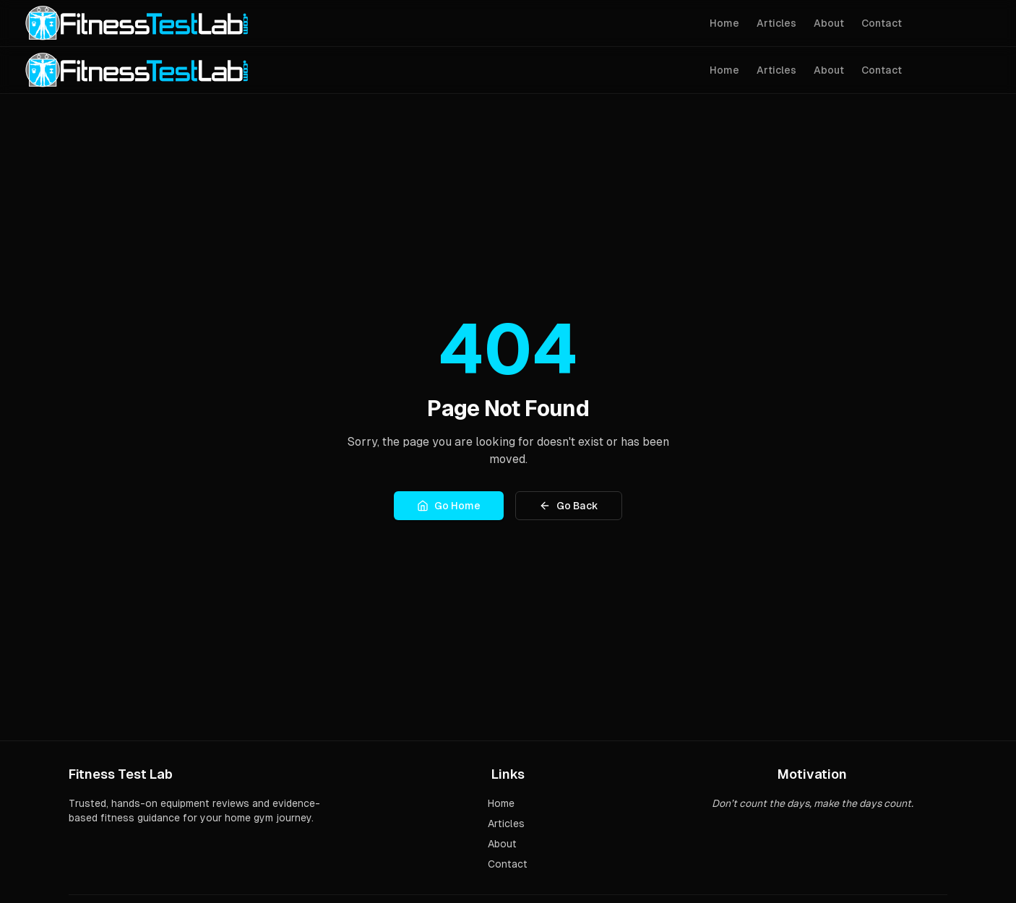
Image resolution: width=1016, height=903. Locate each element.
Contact (881, 23)
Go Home (449, 505)
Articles (776, 23)
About (829, 23)
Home (724, 23)
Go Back (568, 505)
